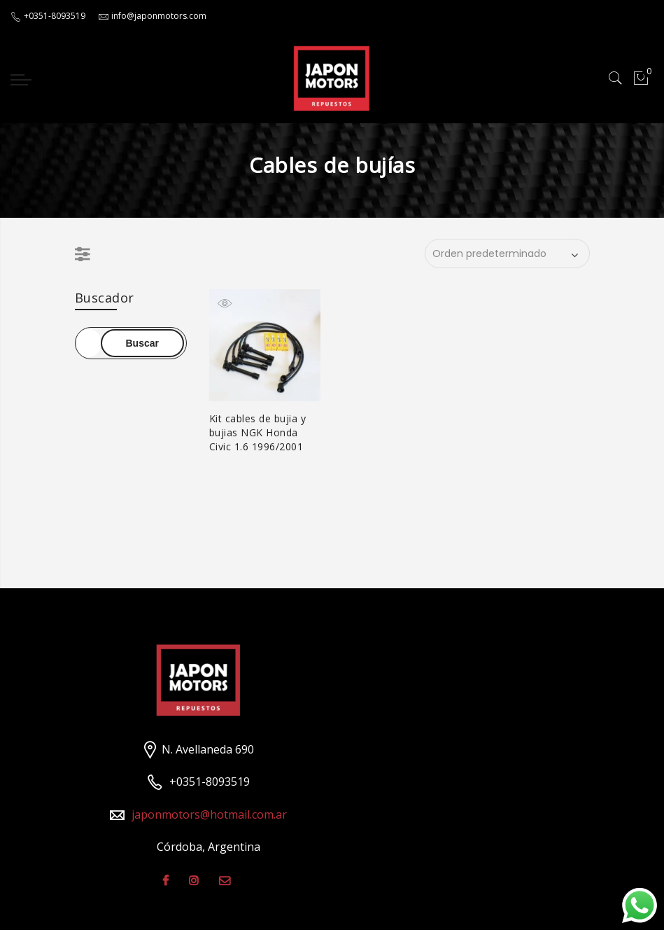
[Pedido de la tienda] (507, 254)
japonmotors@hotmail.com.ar (209, 814)
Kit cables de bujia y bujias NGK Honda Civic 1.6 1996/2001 (257, 432)
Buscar (142, 343)
